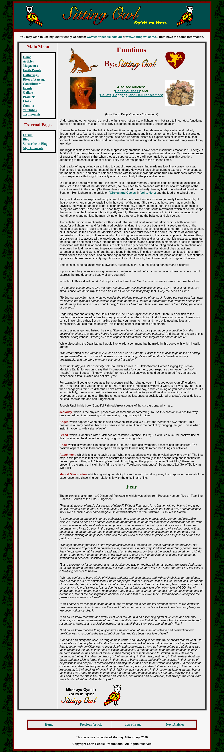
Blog (26, 139)
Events (27, 88)
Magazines (30, 66)
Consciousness (127, 91)
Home (27, 57)
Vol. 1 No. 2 (148, 192)
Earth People (32, 70)
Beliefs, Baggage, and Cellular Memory (131, 95)
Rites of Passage (34, 79)
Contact (28, 106)
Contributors (32, 84)
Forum (28, 135)
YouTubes (30, 110)
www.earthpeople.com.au (104, 36)
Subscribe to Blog (35, 144)
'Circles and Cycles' (122, 192)
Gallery (28, 92)
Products (29, 97)
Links (27, 101)
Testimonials (31, 114)
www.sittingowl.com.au (142, 36)
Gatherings (31, 75)
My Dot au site (33, 148)
